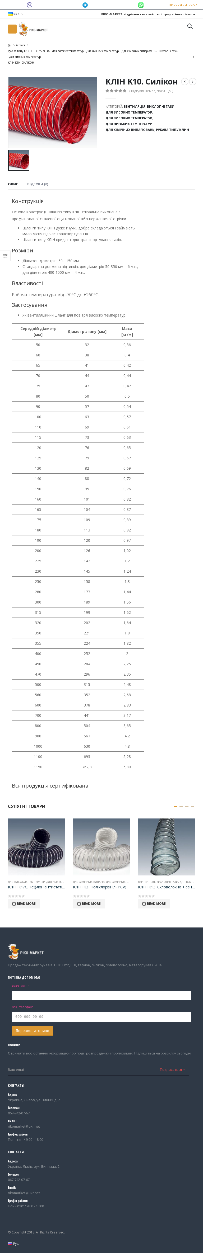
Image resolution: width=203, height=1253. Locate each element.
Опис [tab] (13, 184)
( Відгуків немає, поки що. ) (151, 90)
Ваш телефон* (23, 1007)
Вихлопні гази (160, 106)
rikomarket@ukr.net (24, 1126)
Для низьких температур (128, 124)
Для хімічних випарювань (129, 130)
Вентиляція (134, 106)
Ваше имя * (21, 985)
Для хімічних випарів (88, 882)
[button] (175, 806)
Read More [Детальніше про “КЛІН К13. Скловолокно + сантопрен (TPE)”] (156, 903)
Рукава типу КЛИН (172, 130)
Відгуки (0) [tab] (37, 184)
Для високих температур (128, 112)
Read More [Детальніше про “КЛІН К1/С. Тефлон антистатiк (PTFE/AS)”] (26, 903)
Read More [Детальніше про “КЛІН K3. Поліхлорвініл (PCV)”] (91, 903)
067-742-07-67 (183, 4)
